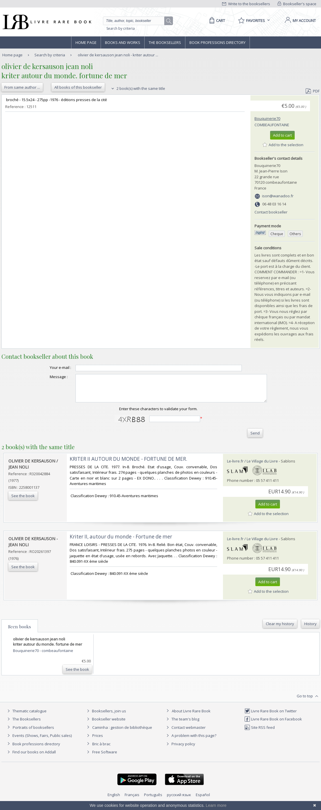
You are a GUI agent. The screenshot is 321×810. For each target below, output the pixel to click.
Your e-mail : (49, 367)
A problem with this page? (190, 741)
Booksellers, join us (105, 716)
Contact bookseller (270, 212)
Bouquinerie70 (267, 118)
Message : (47, 376)
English (114, 799)
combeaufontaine (271, 124)
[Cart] (216, 20)
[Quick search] (136, 20)
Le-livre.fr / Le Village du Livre (252, 466)
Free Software (104, 757)
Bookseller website (105, 724)
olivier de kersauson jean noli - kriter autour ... (118, 54)
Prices (97, 740)
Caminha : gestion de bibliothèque (122, 732)
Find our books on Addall (31, 757)
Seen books (19, 632)
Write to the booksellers (246, 3)
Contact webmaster (185, 732)
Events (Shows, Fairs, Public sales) (39, 741)
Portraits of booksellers (33, 732)
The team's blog (182, 724)
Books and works (122, 42)
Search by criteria (120, 28)
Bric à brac (101, 749)
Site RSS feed (259, 732)
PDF (312, 91)
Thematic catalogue (26, 716)
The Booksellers (165, 42)
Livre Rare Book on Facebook (273, 724)
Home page (86, 42)
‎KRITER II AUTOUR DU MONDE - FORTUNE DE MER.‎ (128, 464)
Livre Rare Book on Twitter (270, 716)
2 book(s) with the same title (137, 88)
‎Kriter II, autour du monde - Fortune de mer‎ (121, 541)
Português (153, 799)
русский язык (179, 799)
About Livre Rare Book (191, 716)
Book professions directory (217, 42)
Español (203, 799)
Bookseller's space (297, 3)
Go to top (308, 701)
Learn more (216, 805)
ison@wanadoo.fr (278, 195)
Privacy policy (180, 749)
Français (132, 799)
